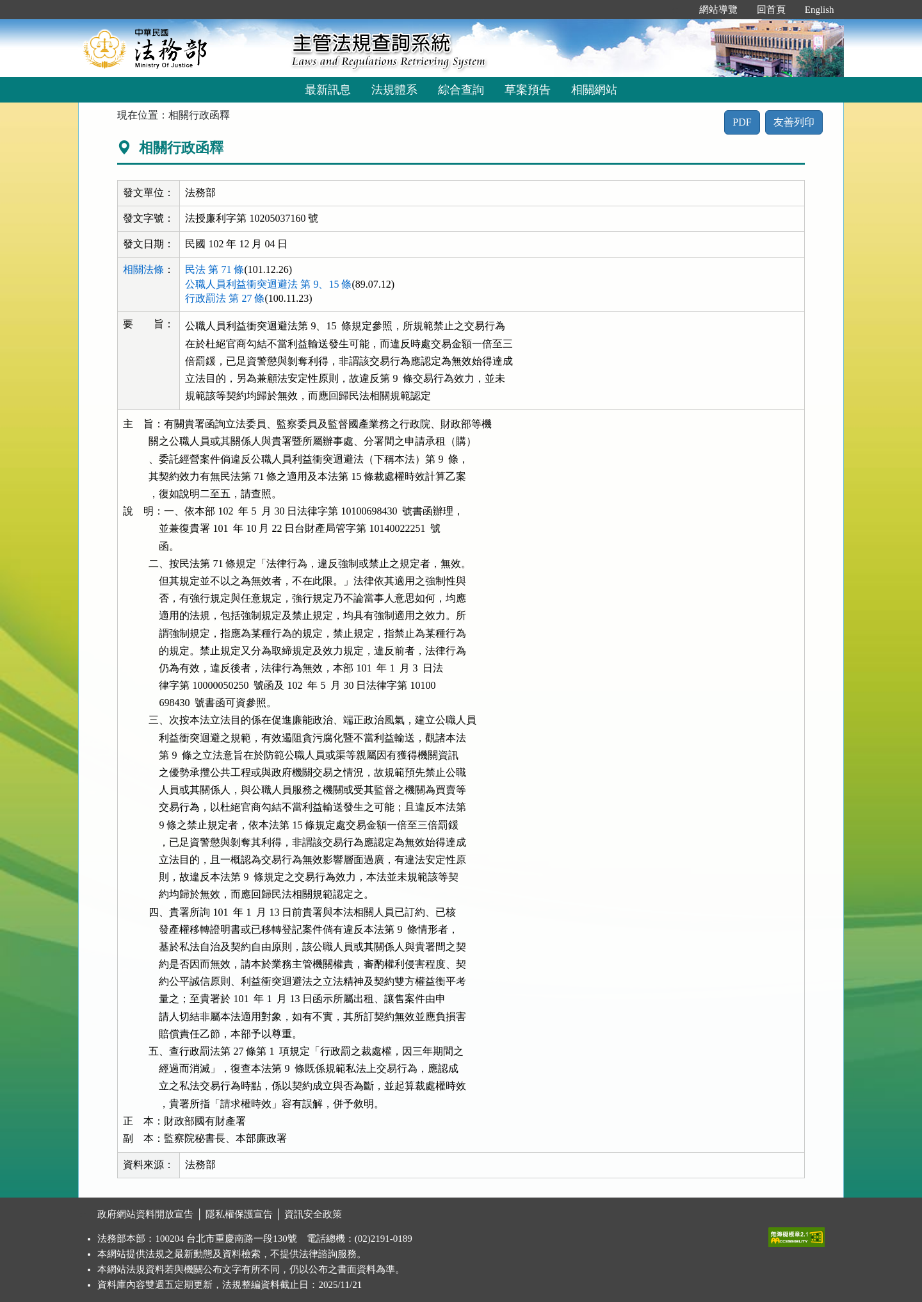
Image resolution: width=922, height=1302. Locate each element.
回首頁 (771, 9)
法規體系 (394, 89)
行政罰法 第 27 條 (224, 298)
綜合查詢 (461, 89)
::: (676, 9)
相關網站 (594, 89)
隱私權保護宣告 (239, 1214)
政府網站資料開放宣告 (145, 1214)
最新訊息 (328, 89)
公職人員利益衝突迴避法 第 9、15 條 (268, 284)
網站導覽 (718, 9)
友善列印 (793, 122)
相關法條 (143, 269)
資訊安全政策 (313, 1214)
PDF (741, 122)
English (819, 9)
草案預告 (528, 89)
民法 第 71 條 (214, 269)
